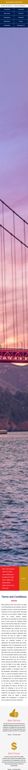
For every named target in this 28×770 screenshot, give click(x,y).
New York (21, 13)
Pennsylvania (7, 17)
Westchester (7, 21)
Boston (21, 21)
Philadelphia (7, 25)
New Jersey (7, 13)
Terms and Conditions (19, 5)
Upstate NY (21, 17)
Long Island (21, 9)
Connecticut (7, 9)
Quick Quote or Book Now (14, 2)
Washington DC (21, 25)
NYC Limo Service (7, 5)
